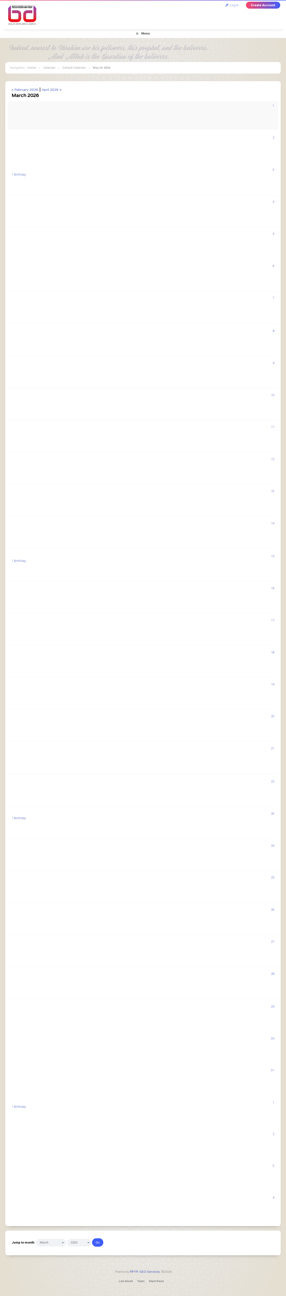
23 (272, 813)
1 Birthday (19, 174)
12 (272, 459)
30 (272, 1038)
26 (272, 909)
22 (272, 781)
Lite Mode (126, 1281)
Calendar (49, 67)
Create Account (263, 5)
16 (272, 588)
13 (272, 491)
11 (272, 427)
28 (272, 974)
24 (272, 845)
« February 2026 (25, 90)
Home (32, 67)
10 (272, 395)
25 (272, 877)
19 (272, 684)
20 (272, 716)
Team (141, 1281)
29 (272, 1006)
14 (272, 523)
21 (272, 748)
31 (272, 1070)
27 (272, 941)
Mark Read (156, 1281)
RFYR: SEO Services (145, 1272)
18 (272, 652)
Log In (232, 5)
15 (272, 556)
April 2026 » (51, 90)
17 (272, 620)
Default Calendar (74, 67)
